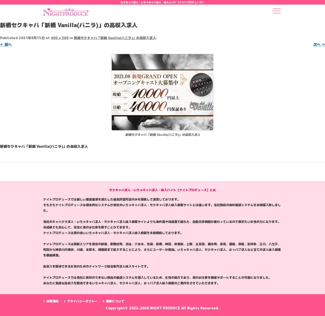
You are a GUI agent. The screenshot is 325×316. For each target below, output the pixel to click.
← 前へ (6, 44)
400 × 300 (60, 38)
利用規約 (51, 301)
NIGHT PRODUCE (165, 308)
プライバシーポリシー (81, 301)
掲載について (113, 301)
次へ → (319, 44)
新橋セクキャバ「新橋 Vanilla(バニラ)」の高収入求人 (115, 38)
